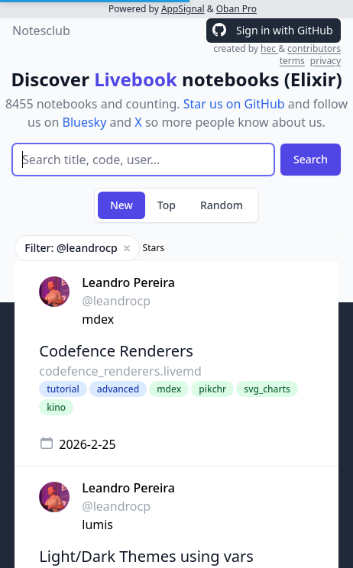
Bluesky (85, 122)
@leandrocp (116, 300)
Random (221, 205)
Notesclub (41, 30)
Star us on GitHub (234, 103)
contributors (314, 48)
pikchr (212, 388)
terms (292, 60)
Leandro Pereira (128, 282)
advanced (118, 388)
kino (56, 407)
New (121, 205)
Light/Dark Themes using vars (146, 556)
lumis (97, 524)
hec (269, 48)
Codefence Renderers (116, 350)
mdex (98, 319)
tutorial (63, 388)
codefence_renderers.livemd (120, 371)
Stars (153, 248)
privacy (325, 60)
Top (166, 205)
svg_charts (267, 388)
